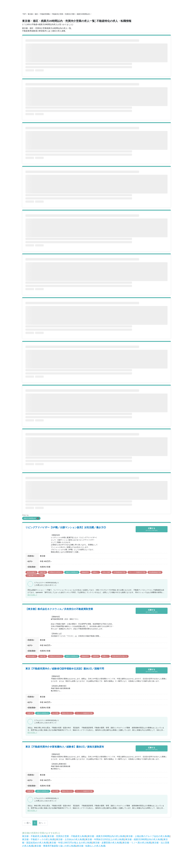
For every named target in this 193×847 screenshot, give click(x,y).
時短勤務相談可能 (155, 572)
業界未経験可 (31, 572)
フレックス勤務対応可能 (137, 572)
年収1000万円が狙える (119, 656)
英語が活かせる (67, 713)
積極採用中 (85, 572)
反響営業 (96, 656)
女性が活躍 (106, 572)
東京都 (30, 14)
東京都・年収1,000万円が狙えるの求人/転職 (71, 842)
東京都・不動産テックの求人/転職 (38, 839)
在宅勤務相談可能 (119, 572)
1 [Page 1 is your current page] (34, 823)
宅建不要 (43, 572)
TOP (24, 14)
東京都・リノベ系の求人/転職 (137, 842)
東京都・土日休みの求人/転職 (70, 839)
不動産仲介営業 (57, 14)
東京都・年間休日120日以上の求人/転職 (105, 839)
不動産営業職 (45, 14)
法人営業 (55, 713)
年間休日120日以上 (55, 572)
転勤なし (96, 572)
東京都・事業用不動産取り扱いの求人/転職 (55, 846)
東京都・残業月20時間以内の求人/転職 (106, 836)
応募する (151, 529)
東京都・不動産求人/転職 (34, 836)
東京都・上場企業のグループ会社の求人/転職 (148, 836)
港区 (36, 14)
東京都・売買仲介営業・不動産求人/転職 (67, 836)
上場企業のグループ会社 (35, 575)
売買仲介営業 (70, 14)
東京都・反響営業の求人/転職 (107, 842)
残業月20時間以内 (83, 14)
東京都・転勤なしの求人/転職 (91, 846)
